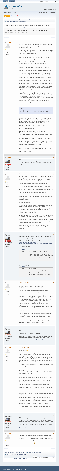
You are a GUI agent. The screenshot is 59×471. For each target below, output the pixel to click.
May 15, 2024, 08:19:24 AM (24, 233)
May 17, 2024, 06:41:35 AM (24, 433)
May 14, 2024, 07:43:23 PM (24, 42)
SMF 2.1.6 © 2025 (6, 467)
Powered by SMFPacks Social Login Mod (19, 469)
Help (44, 467)
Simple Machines (13, 467)
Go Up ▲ (54, 467)
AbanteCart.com (26, 460)
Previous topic (44, 33)
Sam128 (9, 42)
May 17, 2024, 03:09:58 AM (24, 414)
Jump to (35, 457)
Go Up (5, 449)
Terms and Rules (49, 467)
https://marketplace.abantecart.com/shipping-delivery (31, 339)
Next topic (51, 33)
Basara (9, 157)
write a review (39, 27)
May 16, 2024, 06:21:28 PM (24, 347)
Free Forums (9, 469)
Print (53, 449)
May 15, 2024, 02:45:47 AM (24, 157)
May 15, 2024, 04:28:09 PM (25, 282)
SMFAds (4, 469)
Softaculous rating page (21, 27)
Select (23, 249)
